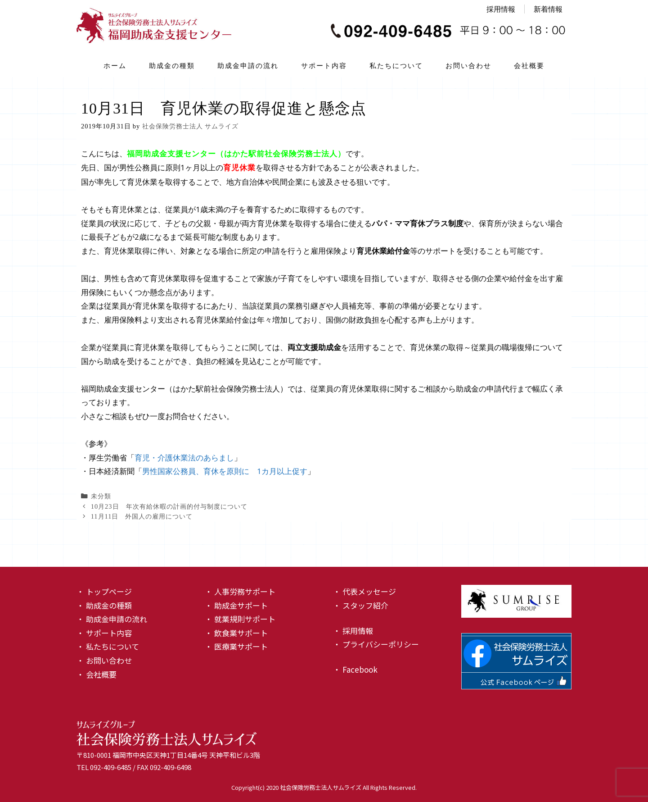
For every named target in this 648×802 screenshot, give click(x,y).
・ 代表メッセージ (364, 591)
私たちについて (396, 65)
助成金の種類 (172, 65)
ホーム (115, 65)
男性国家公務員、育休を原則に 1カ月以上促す (224, 471)
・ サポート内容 (104, 632)
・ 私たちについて (107, 646)
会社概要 (529, 65)
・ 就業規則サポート (240, 618)
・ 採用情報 (353, 630)
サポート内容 (324, 65)
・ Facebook (355, 669)
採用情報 (500, 9)
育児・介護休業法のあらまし (184, 457)
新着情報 (548, 9)
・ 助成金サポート (236, 605)
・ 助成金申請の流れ (111, 618)
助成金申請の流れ (248, 65)
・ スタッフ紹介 (360, 605)
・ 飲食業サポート (236, 632)
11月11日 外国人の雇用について (142, 516)
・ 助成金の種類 (104, 605)
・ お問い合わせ (104, 660)
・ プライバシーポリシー (376, 644)
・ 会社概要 (96, 674)
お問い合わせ (468, 65)
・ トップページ (104, 591)
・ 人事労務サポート (240, 591)
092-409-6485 (110, 767)
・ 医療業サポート (236, 646)
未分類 (101, 496)
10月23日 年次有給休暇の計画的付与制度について (169, 506)
